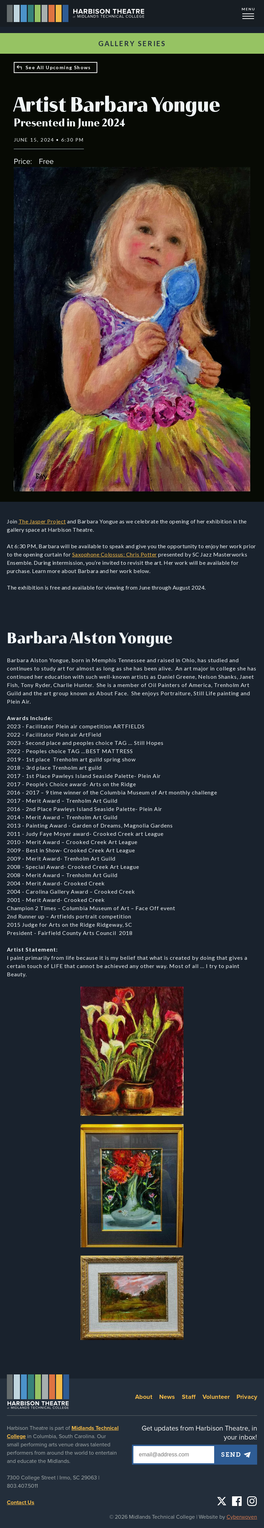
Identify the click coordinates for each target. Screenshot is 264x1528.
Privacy (246, 1397)
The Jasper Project (42, 521)
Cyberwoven (242, 1517)
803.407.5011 (22, 1486)
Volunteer (216, 1397)
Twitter (222, 1501)
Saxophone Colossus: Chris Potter (114, 554)
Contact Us (20, 1502)
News (167, 1397)
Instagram (252, 1501)
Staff (189, 1397)
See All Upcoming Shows (58, 67)
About (143, 1397)
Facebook (237, 1501)
